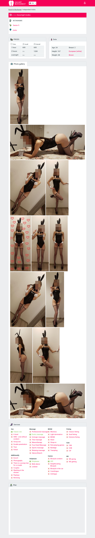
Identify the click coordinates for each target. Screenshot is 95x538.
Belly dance (36, 464)
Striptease (35, 461)
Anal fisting (73, 434)
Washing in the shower (18, 471)
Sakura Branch (37, 453)
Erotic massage (37, 434)
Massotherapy (37, 442)
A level (15, 434)
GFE (51, 461)
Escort (15, 458)
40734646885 (17, 21)
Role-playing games (57, 445)
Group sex (17, 442)
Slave (52, 440)
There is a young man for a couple (21, 464)
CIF (70, 451)
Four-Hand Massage (39, 445)
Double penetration (20, 444)
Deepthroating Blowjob (55, 465)
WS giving (72, 459)
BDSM (52, 437)
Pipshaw (16, 475)
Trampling (53, 450)
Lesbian (34, 467)
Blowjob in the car (56, 469)
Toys (15, 447)
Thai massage (37, 440)
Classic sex (17, 432)
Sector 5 (14, 25)
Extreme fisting (74, 437)
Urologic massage (38, 437)
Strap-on (53, 442)
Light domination (56, 434)
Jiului (13, 30)
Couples (16, 468)
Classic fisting (74, 432)
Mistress (53, 432)
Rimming (16, 478)
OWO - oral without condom (20, 438)
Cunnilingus (54, 471)
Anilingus (53, 474)
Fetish (15, 450)
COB (70, 448)
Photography (17, 461)
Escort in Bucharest (15, 9)
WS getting (73, 462)
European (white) (75, 51)
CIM (70, 445)
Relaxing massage (38, 450)
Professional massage (40, 432)
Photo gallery (18, 64)
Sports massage (38, 448)
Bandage (53, 448)
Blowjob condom (56, 459)
